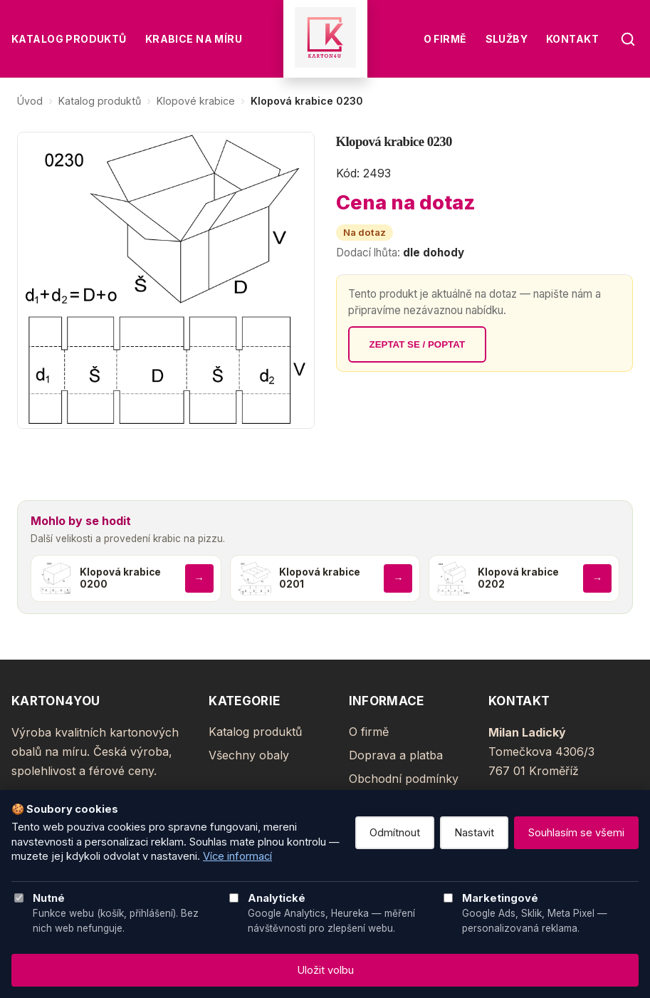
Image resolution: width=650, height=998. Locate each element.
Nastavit (474, 832)
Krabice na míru (193, 39)
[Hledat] (628, 39)
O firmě (445, 39)
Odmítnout (394, 832)
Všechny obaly (249, 755)
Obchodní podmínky (403, 778)
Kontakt (572, 39)
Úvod (30, 101)
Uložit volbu (325, 970)
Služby (507, 39)
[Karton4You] (325, 39)
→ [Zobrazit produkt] (199, 578)
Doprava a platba (396, 755)
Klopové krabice (196, 101)
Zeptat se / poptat (417, 344)
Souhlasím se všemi (576, 832)
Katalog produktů (69, 39)
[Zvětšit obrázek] (166, 281)
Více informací (237, 856)
